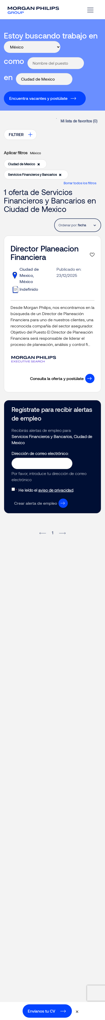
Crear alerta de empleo (35, 503)
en (8, 77)
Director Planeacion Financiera (45, 252)
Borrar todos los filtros (80, 183)
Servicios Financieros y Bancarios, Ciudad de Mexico (52, 439)
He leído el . (46, 490)
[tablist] (87, 225)
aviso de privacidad (55, 490)
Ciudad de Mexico (24, 164)
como (14, 60)
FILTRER (16, 134)
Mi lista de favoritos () (79, 121)
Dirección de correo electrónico (40, 453)
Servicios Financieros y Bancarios (35, 174)
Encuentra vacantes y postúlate (38, 98)
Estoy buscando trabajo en (51, 35)
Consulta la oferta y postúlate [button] (57, 378)
